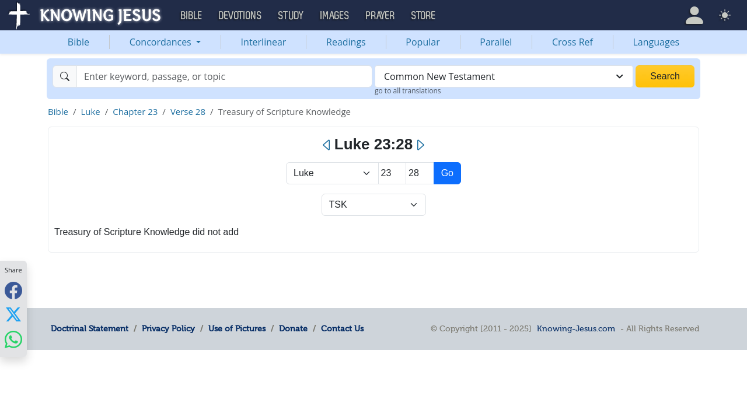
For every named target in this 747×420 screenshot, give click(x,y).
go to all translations (408, 91)
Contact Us (342, 328)
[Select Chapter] (392, 173)
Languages (656, 42)
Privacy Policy (168, 328)
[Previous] (327, 145)
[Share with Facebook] (13, 290)
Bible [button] (192, 15)
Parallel (496, 42)
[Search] (224, 76)
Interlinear (264, 42)
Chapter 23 (135, 111)
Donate (293, 328)
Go (447, 173)
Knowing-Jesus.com (576, 328)
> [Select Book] (332, 173)
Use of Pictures (237, 328)
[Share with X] (13, 314)
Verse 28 (187, 111)
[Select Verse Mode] (374, 205)
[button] (694, 15)
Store (423, 15)
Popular (422, 42)
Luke (90, 111)
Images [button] (335, 15)
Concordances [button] (162, 42)
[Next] (420, 145)
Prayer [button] (380, 15)
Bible (78, 42)
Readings (346, 42)
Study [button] (291, 15)
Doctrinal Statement (89, 328)
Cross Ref (572, 42)
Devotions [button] (240, 15)
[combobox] (504, 76)
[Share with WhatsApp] (13, 339)
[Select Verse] (420, 173)
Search (665, 76)
